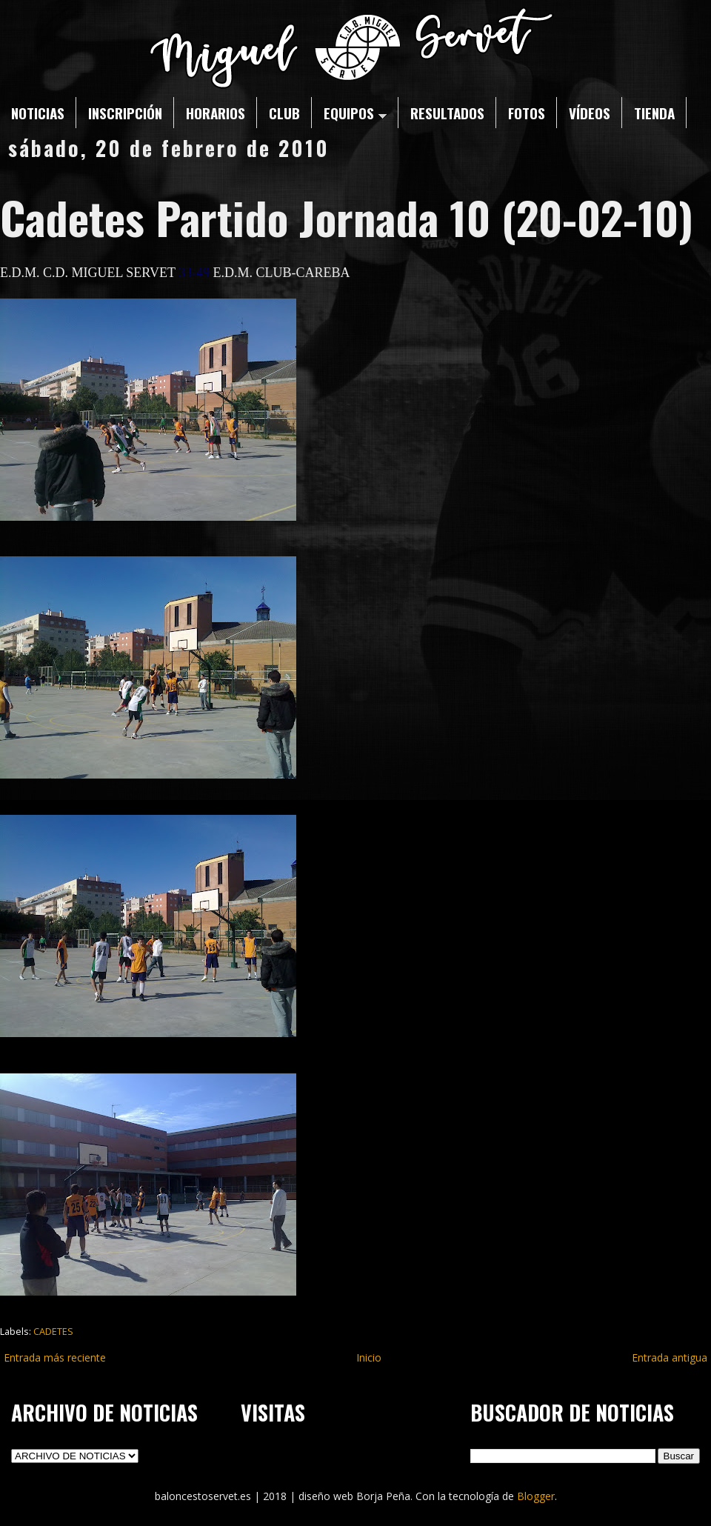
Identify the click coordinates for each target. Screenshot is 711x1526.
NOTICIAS (37, 112)
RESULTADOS (447, 112)
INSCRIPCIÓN (125, 112)
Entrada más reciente (55, 1357)
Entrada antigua (669, 1357)
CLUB (284, 112)
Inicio (368, 1357)
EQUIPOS (355, 112)
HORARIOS (215, 112)
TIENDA (654, 112)
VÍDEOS (589, 112)
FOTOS (526, 112)
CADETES (53, 1331)
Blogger (536, 1496)
